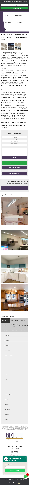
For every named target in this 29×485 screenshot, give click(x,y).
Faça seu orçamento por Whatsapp (14, 8)
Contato (20, 22)
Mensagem (14, 147)
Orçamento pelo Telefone (14, 167)
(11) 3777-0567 (14, 454)
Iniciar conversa (14, 470)
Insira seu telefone (8, 464)
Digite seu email (14, 139)
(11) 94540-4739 (14, 455)
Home (6, 15)
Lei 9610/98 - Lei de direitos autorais (19, 429)
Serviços (8, 22)
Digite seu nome (14, 135)
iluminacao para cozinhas (16, 34)
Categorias (9, 34)
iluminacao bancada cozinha (22, 34)
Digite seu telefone (14, 143)
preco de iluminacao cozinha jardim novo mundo (4, 36)
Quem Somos (17, 15)
